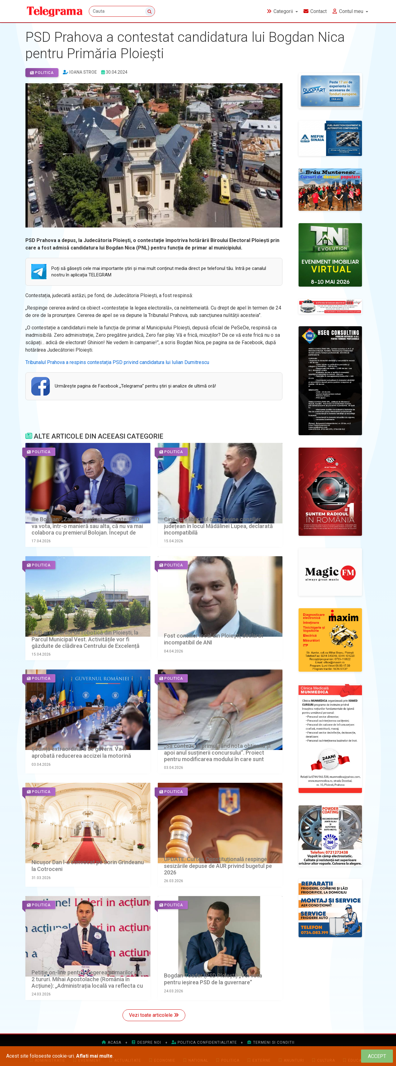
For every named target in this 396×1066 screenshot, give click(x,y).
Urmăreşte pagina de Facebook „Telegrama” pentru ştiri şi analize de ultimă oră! (135, 386)
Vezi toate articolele (154, 1015)
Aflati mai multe (94, 1056)
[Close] (377, 1056)
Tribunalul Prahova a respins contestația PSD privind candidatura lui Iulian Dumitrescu (117, 362)
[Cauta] (122, 11)
